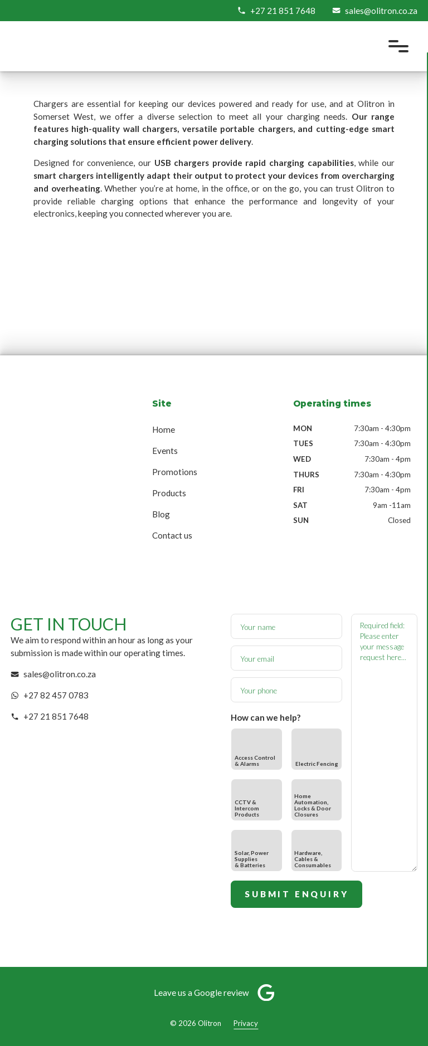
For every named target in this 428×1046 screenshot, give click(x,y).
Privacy (246, 1023)
